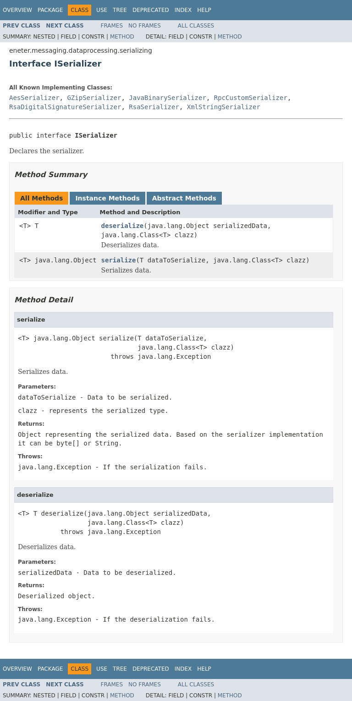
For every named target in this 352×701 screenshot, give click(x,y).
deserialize (122, 225)
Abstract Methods (184, 198)
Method (122, 36)
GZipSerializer (94, 97)
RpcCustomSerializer (250, 97)
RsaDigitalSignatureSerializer (65, 107)
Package (50, 10)
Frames (112, 25)
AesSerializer (34, 97)
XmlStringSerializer (223, 107)
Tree (120, 10)
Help (204, 10)
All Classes (196, 25)
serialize (118, 260)
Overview (17, 10)
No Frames (144, 25)
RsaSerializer (154, 107)
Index (183, 10)
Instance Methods (107, 198)
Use (101, 10)
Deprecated (150, 10)
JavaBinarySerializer (167, 97)
